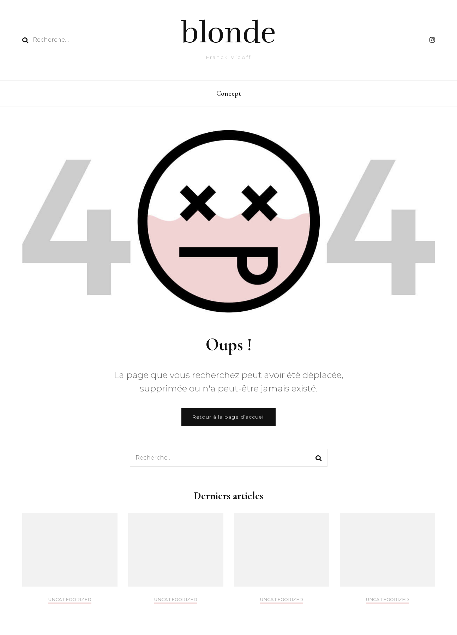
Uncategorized (69, 601)
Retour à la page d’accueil (228, 418)
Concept (228, 93)
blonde (228, 33)
